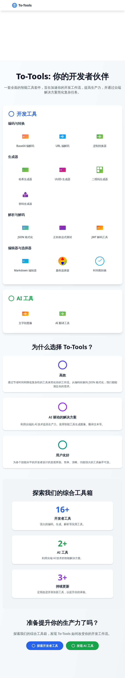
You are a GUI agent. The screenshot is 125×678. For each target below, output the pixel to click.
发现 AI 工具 (82, 646)
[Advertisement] (62, 35)
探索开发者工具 (45, 646)
